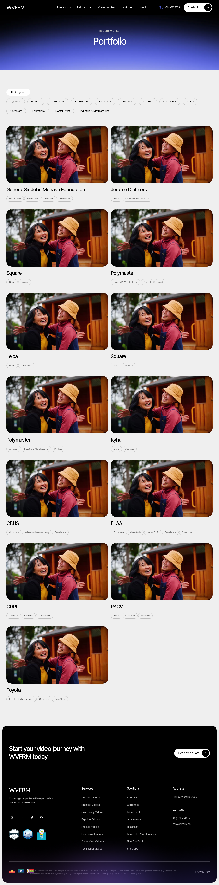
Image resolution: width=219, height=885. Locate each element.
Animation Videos (91, 797)
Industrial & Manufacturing (141, 834)
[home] (15, 7)
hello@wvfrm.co (182, 824)
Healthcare (133, 826)
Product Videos (90, 826)
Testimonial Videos (91, 848)
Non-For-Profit (135, 841)
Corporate (133, 804)
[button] (63, 7)
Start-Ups (132, 848)
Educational (133, 812)
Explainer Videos (90, 819)
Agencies (132, 797)
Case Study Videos (92, 812)
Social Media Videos (92, 841)
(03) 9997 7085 (181, 818)
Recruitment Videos (92, 834)
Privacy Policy (137, 873)
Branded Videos (90, 804)
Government (134, 819)
